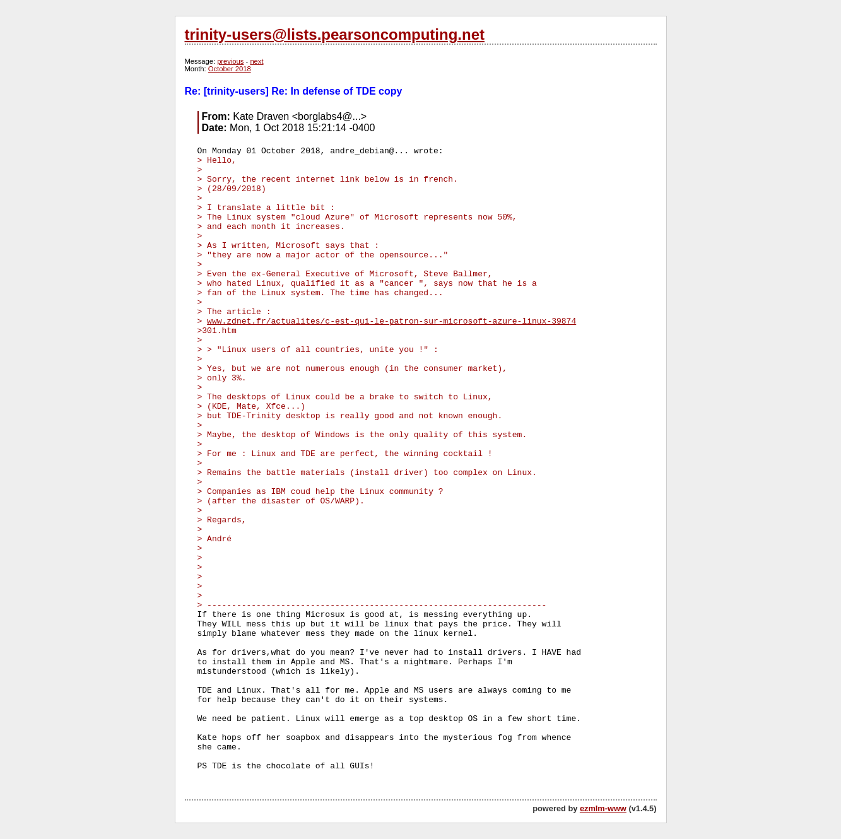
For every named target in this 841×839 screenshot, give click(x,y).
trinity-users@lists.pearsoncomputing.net (335, 34)
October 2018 (229, 69)
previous (230, 61)
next (256, 61)
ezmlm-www (603, 808)
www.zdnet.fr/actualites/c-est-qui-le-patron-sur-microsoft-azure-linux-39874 (391, 321)
